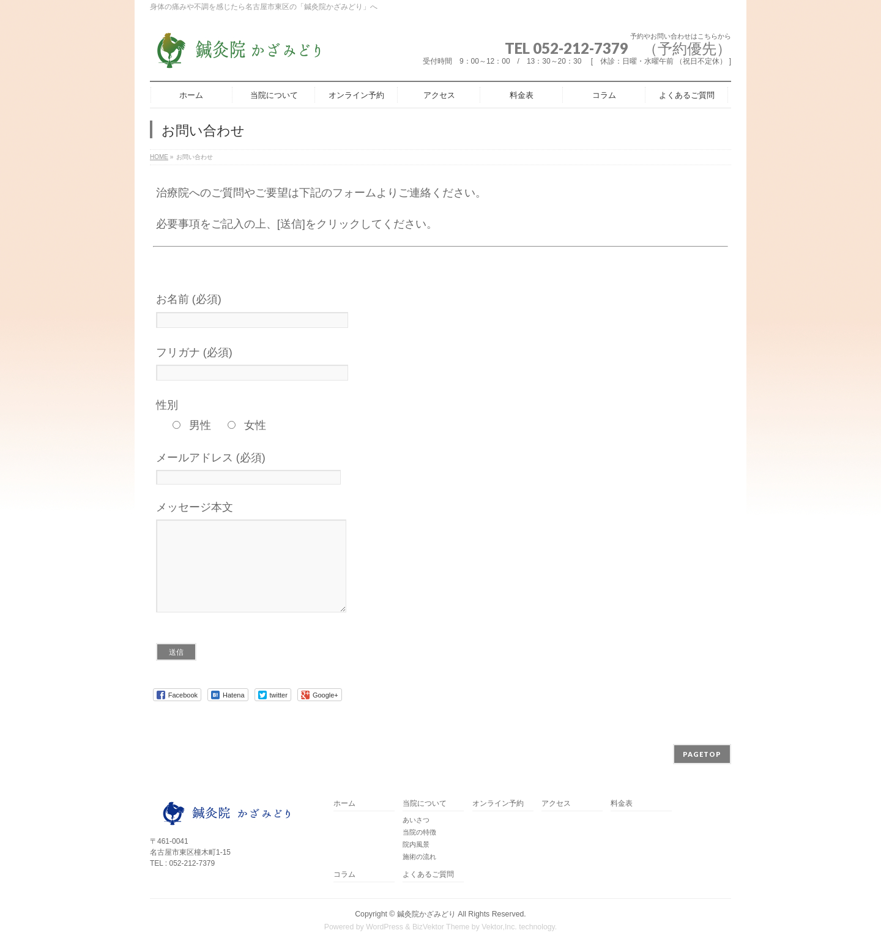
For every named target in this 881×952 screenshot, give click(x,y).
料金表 (622, 804)
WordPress (384, 927)
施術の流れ (419, 856)
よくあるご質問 (428, 875)
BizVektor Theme (441, 927)
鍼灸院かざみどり (426, 914)
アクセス (556, 804)
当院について (425, 804)
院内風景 (416, 844)
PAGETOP (702, 754)
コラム (344, 875)
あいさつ (416, 820)
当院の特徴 (419, 832)
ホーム (344, 804)
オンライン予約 (498, 804)
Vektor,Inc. (499, 927)
